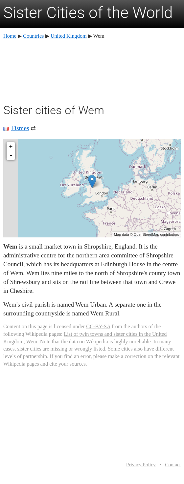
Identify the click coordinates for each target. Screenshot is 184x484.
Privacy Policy (141, 464)
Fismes (20, 128)
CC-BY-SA (98, 326)
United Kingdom (69, 36)
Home (9, 36)
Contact (173, 464)
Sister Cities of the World (88, 12)
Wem (31, 341)
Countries (33, 36)
